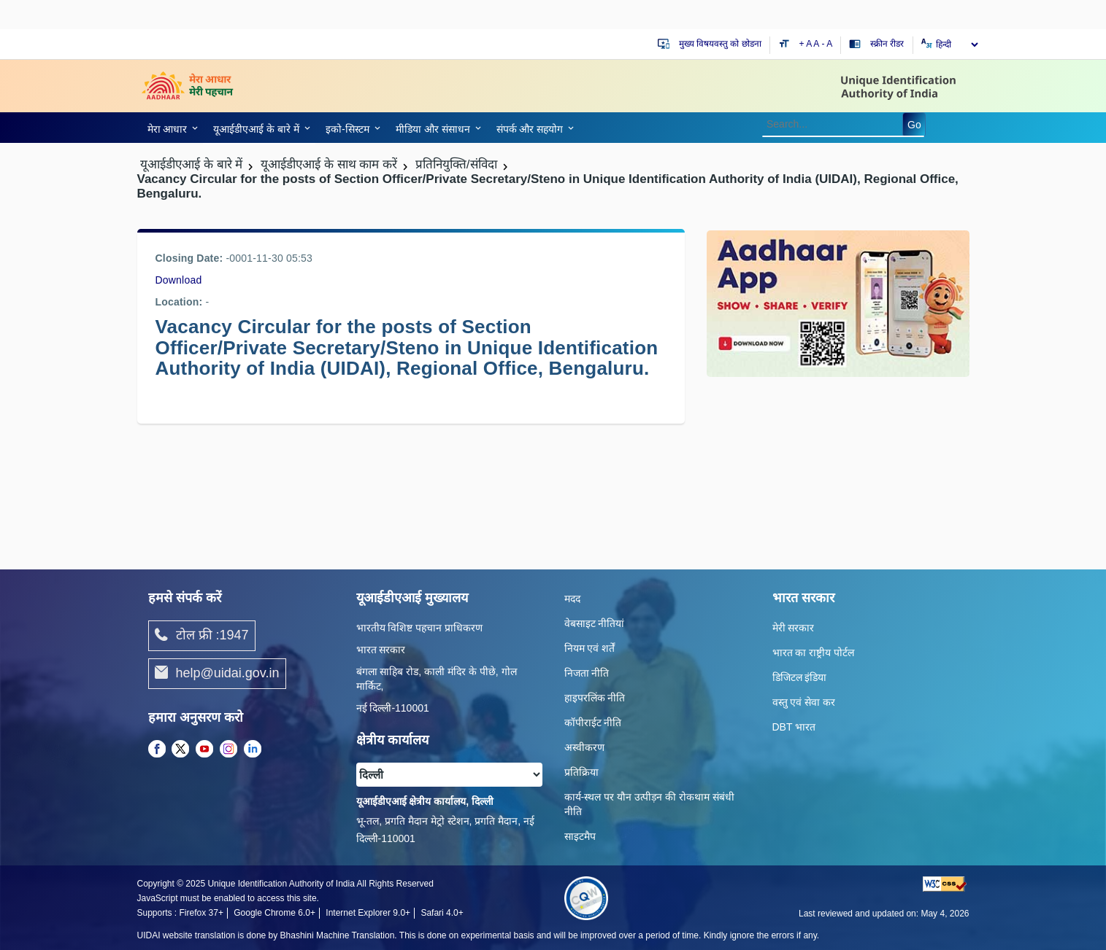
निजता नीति (587, 673)
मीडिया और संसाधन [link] (433, 129)
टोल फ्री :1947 (202, 636)
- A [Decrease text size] (827, 44)
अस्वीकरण (584, 747)
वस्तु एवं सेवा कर (804, 702)
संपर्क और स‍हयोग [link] (530, 129)
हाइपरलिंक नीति (595, 698)
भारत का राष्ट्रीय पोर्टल (813, 652)
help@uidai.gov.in (217, 673)
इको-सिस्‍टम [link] (347, 129)
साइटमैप (580, 836)
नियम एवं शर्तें (589, 648)
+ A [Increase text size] (806, 44)
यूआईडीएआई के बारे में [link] (256, 129)
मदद (572, 598)
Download (178, 280)
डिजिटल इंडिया (799, 677)
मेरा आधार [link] (167, 129)
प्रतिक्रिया (581, 772)
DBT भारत (794, 727)
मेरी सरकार (793, 628)
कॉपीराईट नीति (593, 722)
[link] (170, 127)
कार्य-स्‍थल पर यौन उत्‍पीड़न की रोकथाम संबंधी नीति (649, 804)
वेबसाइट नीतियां (594, 623)
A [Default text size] (816, 44)
